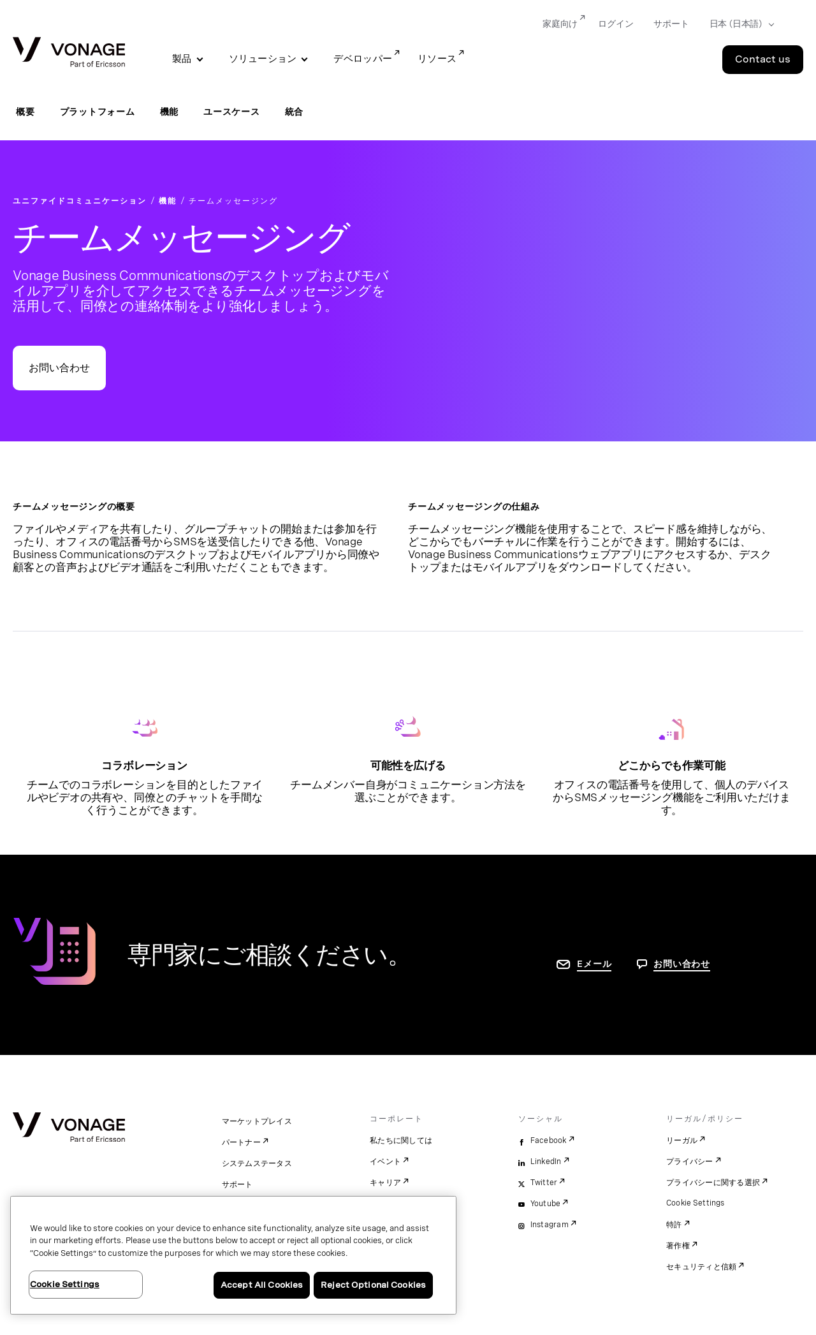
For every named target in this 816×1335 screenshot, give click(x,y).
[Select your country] (737, 24)
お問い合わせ (59, 368)
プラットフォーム (97, 112)
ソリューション (263, 58)
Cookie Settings (695, 1203)
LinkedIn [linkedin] (546, 1161)
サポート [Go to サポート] (670, 23)
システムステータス (257, 1163)
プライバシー (689, 1161)
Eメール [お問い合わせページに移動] (594, 964)
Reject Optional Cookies (373, 1285)
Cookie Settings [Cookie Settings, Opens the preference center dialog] (64, 1284)
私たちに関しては (401, 1140)
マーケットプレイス (257, 1121)
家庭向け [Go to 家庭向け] (560, 23)
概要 (25, 112)
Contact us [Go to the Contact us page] (762, 59)
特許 (674, 1224)
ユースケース (231, 112)
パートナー (241, 1142)
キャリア (385, 1182)
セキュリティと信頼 (701, 1266)
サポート (237, 1184)
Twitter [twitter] (544, 1182)
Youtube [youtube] (545, 1203)
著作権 (678, 1245)
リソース (437, 58)
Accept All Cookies (262, 1285)
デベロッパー (362, 58)
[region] (233, 1255)
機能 (169, 112)
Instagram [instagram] (549, 1224)
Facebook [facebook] (548, 1140)
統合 (294, 112)
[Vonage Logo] (69, 53)
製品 (182, 58)
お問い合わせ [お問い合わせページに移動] (681, 964)
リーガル (681, 1140)
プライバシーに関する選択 (713, 1182)
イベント (385, 1161)
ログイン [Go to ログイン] (615, 23)
